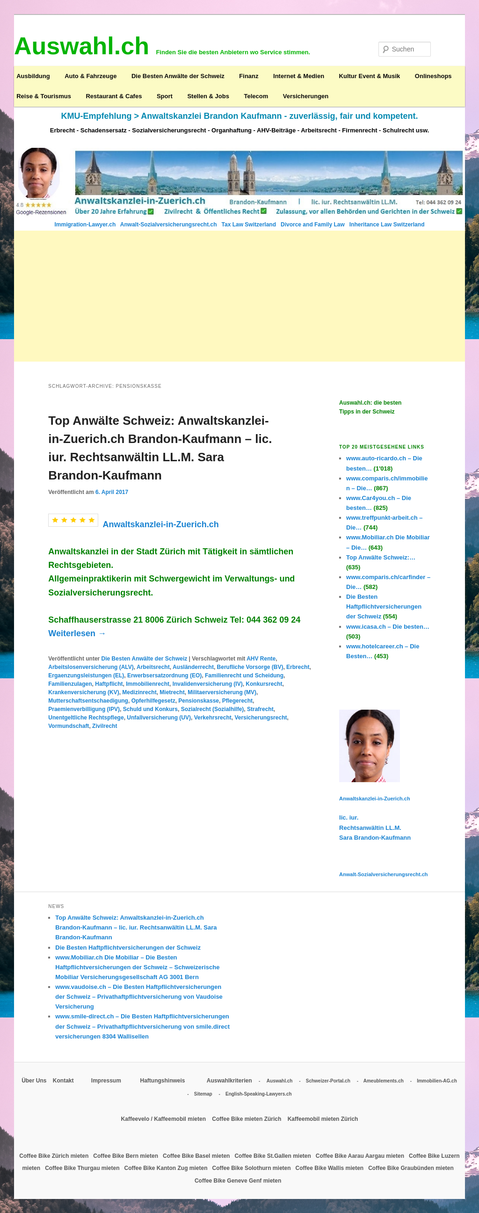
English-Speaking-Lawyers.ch (258, 1094)
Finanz (248, 76)
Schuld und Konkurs (150, 709)
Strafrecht (260, 709)
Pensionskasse (198, 700)
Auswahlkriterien (229, 1080)
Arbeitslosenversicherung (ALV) (90, 667)
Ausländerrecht (193, 667)
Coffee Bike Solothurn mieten (252, 1168)
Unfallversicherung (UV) (159, 717)
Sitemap (203, 1094)
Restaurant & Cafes (114, 96)
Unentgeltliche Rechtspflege (85, 717)
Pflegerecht (237, 700)
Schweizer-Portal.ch (328, 1080)
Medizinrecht (139, 692)
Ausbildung (33, 76)
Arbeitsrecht (153, 667)
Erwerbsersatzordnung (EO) (164, 675)
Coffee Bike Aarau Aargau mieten (361, 1156)
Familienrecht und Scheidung (244, 675)
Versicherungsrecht (260, 717)
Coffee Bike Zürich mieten (54, 1156)
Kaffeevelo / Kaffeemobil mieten (164, 1119)
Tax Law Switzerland (250, 224)
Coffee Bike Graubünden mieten (411, 1168)
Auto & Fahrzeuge (90, 76)
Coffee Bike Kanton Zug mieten (166, 1168)
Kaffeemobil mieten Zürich (323, 1119)
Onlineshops (433, 76)
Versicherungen (306, 96)
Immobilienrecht (147, 684)
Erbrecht (297, 667)
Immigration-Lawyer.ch (86, 224)
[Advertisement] (239, 296)
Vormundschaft (68, 726)
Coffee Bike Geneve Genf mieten (239, 1180)
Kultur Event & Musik (369, 76)
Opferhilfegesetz (153, 700)
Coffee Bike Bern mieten (126, 1156)
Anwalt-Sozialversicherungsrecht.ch (169, 224)
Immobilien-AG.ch (437, 1080)
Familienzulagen (70, 684)
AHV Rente (261, 658)
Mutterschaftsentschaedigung (88, 700)
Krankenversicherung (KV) (83, 692)
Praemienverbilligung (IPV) (84, 709)
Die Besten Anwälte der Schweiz (178, 76)
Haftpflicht (109, 684)
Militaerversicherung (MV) (222, 692)
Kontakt (64, 1080)
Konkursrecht (264, 684)
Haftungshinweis (162, 1080)
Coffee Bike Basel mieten (197, 1156)
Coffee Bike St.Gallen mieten (273, 1156)
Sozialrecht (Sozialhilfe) (212, 709)
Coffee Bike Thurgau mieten (83, 1168)
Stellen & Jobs (208, 96)
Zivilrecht (104, 726)
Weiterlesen (77, 633)
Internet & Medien (298, 76)
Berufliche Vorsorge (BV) (250, 667)
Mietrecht (172, 692)
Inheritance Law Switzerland (387, 224)
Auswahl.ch (280, 1080)
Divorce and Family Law (313, 224)
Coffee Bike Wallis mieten (330, 1168)
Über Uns (34, 1080)
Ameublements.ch (383, 1080)
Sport (165, 96)
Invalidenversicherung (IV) (208, 684)
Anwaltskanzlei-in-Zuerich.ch (161, 524)
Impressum (107, 1080)
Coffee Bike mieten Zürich (247, 1119)
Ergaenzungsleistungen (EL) (86, 675)
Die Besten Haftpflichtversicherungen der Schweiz (128, 947)
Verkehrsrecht (213, 717)
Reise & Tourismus (43, 96)
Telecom (256, 96)
